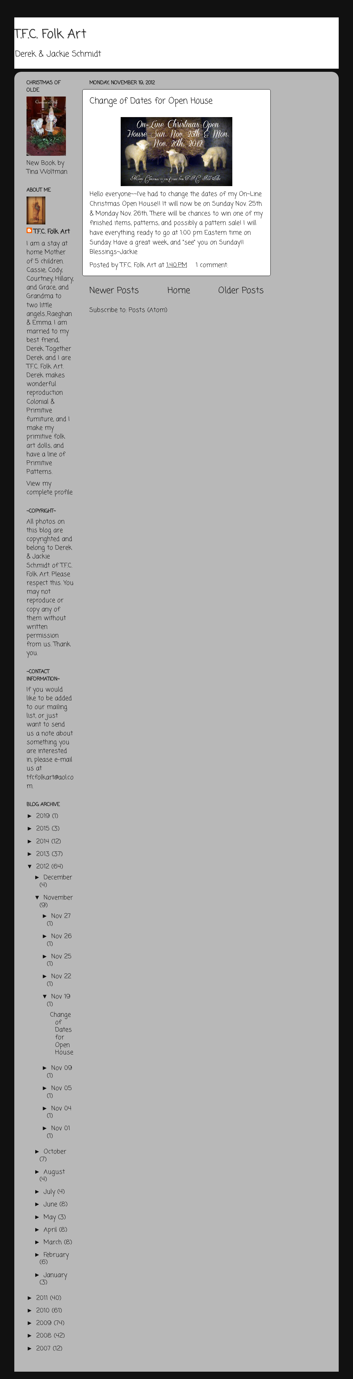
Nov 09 (61, 1068)
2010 (44, 1311)
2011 (43, 1298)
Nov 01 (60, 1128)
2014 (43, 841)
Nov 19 (60, 997)
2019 (44, 816)
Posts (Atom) (148, 310)
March (54, 1242)
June (51, 1204)
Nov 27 (61, 916)
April (51, 1230)
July (50, 1192)
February (56, 1255)
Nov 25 (61, 957)
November (58, 898)
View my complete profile (50, 488)
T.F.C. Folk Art (50, 34)
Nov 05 (61, 1088)
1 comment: (213, 265)
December (58, 877)
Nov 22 (61, 976)
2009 (45, 1323)
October (55, 1152)
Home (178, 290)
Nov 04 (61, 1108)
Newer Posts (114, 290)
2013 (44, 854)
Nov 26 (61, 936)
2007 (44, 1349)
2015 (44, 829)
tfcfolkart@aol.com (50, 782)
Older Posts (241, 290)
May (51, 1217)
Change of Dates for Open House (151, 101)
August (54, 1172)
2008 (45, 1336)
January (55, 1275)
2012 (43, 867)
